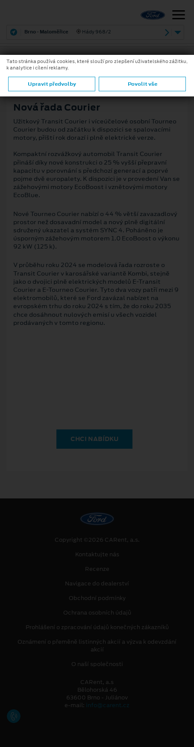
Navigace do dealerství (97, 584)
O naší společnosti (97, 664)
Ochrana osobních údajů (97, 613)
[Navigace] (178, 16)
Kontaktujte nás (97, 554)
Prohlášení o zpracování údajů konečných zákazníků (97, 627)
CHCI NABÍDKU (94, 439)
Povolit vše (142, 84)
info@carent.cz (107, 705)
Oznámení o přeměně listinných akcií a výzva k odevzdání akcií (97, 646)
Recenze (97, 569)
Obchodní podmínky (97, 598)
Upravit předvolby (52, 84)
